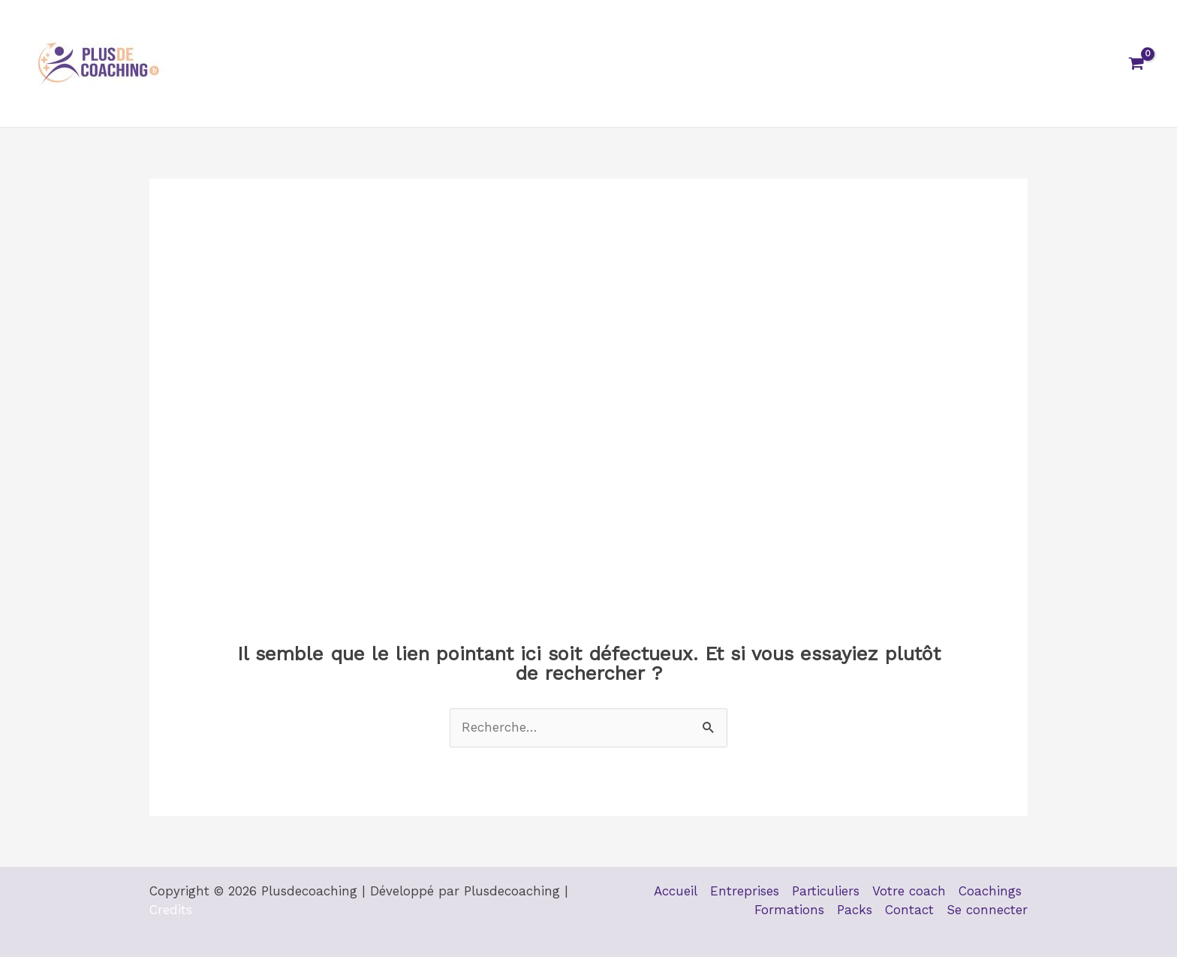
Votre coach (632, 63)
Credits (170, 909)
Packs (896, 63)
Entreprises (442, 63)
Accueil (360, 63)
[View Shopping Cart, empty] (1136, 63)
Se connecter (1053, 63)
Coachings (725, 63)
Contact (963, 63)
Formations (818, 63)
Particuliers (536, 63)
